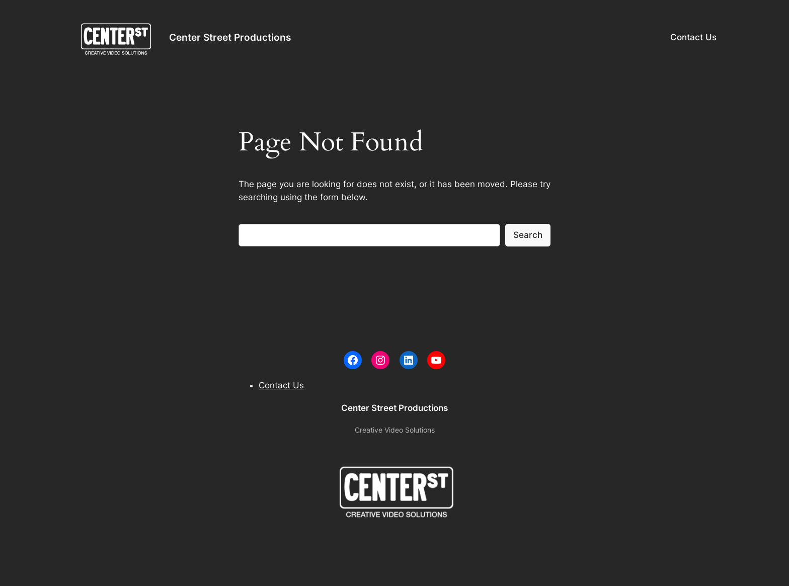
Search (527, 235)
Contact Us (693, 37)
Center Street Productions (230, 37)
